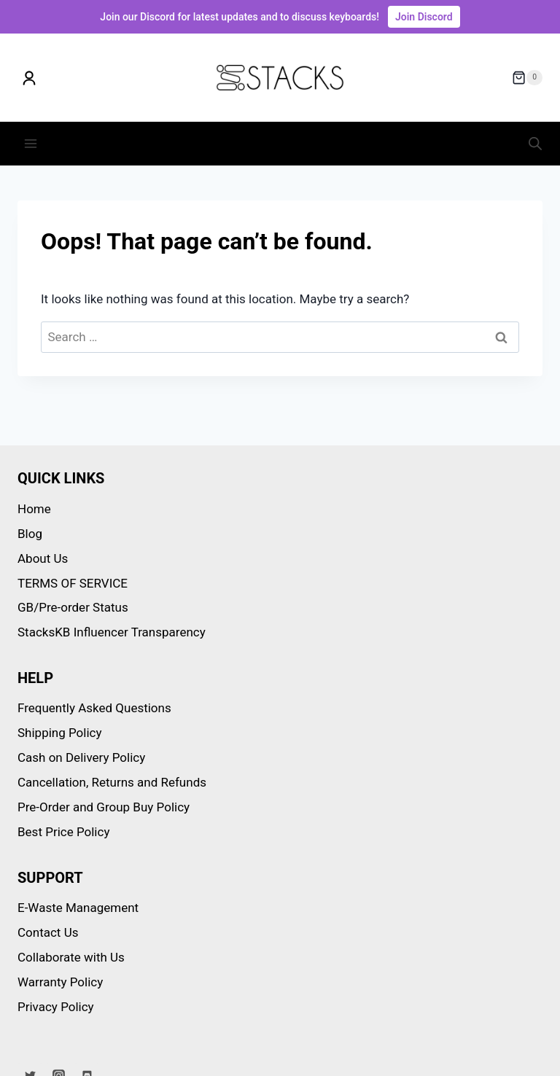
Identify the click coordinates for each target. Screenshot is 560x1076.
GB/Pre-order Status (73, 607)
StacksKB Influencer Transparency (112, 632)
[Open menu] (31, 143)
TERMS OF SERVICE (73, 583)
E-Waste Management (78, 907)
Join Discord (424, 17)
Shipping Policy (60, 732)
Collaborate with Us (71, 957)
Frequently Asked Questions (94, 708)
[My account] (29, 78)
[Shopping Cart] (527, 78)
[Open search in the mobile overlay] (535, 143)
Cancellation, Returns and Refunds (112, 782)
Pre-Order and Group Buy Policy (104, 807)
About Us (43, 558)
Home (34, 509)
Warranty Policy (60, 982)
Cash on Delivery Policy (81, 757)
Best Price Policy (63, 831)
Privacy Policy (56, 1006)
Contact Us (48, 932)
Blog (30, 533)
